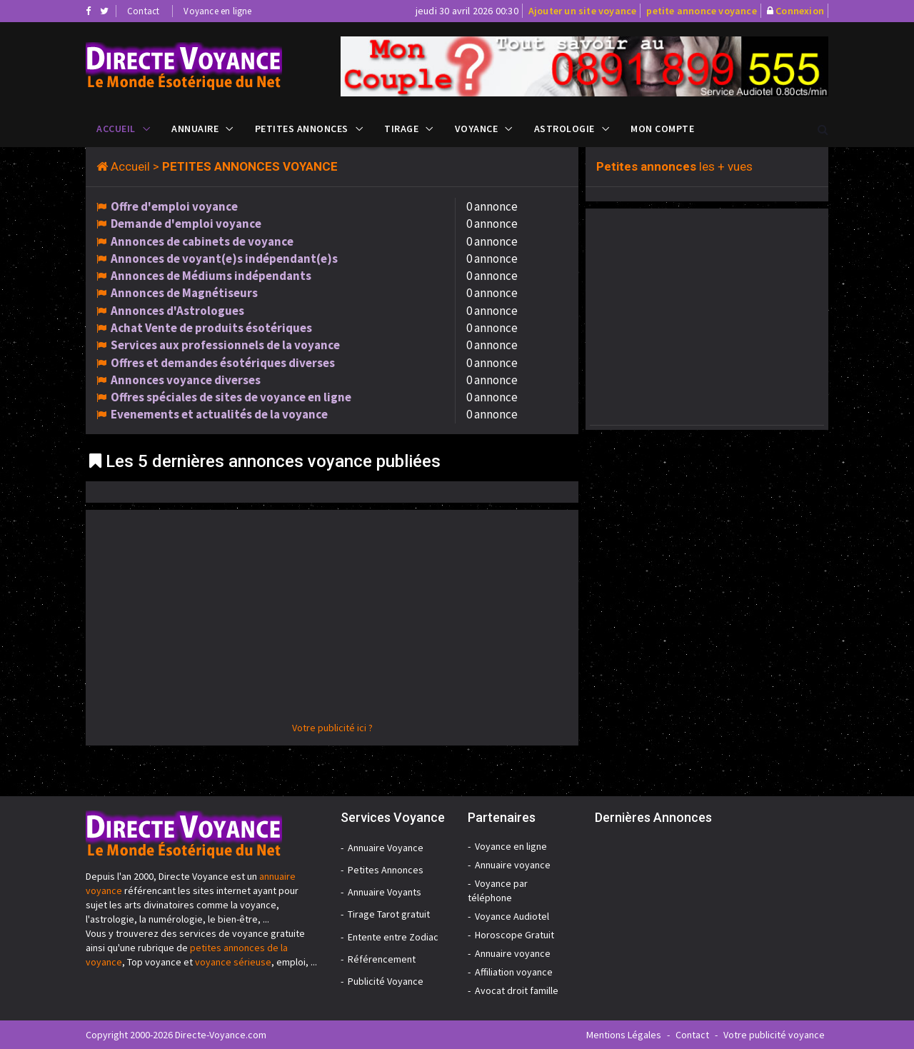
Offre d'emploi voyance (174, 206)
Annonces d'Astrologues (177, 310)
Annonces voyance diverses (186, 380)
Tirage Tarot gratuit (389, 914)
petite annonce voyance (701, 10)
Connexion (799, 10)
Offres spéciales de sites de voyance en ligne (231, 397)
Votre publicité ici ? (332, 727)
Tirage (401, 128)
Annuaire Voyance (385, 847)
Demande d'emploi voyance (186, 223)
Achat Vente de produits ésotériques (211, 328)
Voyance (476, 128)
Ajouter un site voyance (582, 10)
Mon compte (662, 128)
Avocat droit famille (516, 990)
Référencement (382, 959)
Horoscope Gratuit (514, 934)
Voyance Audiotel (512, 916)
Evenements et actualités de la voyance (219, 414)
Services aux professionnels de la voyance (225, 345)
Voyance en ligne (217, 11)
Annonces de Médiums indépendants (211, 275)
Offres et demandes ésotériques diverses (223, 363)
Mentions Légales (623, 1034)
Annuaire (195, 128)
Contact (143, 11)
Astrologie (564, 128)
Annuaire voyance (513, 864)
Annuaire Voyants (384, 891)
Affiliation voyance (514, 971)
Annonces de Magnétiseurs (184, 293)
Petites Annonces (301, 128)
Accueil (116, 128)
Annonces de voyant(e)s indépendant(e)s (224, 258)
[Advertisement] (332, 621)
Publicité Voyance (385, 981)
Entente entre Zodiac (393, 936)
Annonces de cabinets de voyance (202, 241)
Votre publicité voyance (774, 1034)
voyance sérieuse (233, 961)
